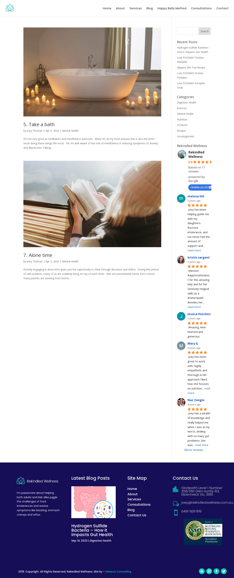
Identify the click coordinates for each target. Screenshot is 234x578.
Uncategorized (185, 136)
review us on (201, 187)
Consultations (201, 8)
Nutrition (182, 119)
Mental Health (70, 130)
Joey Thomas (35, 130)
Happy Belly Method (171, 8)
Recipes (181, 130)
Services (135, 8)
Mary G (193, 343)
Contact (222, 8)
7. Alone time (37, 255)
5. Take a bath (39, 124)
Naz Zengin (196, 400)
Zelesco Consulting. (118, 571)
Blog (149, 8)
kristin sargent (199, 257)
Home (107, 8)
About (120, 8)
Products (182, 125)
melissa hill (196, 196)
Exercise (182, 108)
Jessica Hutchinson (201, 314)
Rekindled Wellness (196, 154)
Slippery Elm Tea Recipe (191, 67)
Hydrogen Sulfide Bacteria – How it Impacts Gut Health (92, 530)
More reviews (193, 450)
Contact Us (136, 515)
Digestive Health (186, 102)
